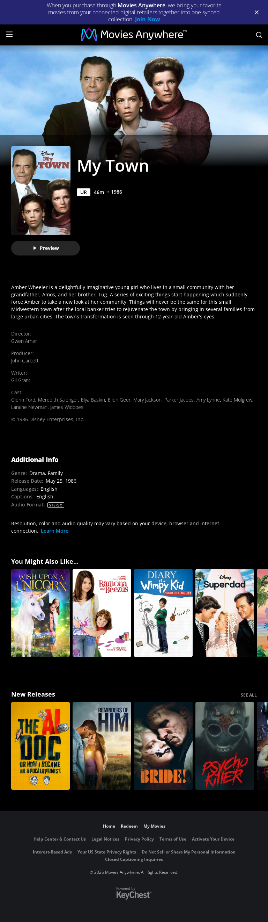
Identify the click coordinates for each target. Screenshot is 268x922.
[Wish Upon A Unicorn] (40, 613)
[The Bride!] (163, 746)
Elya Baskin (93, 399)
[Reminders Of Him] (102, 746)
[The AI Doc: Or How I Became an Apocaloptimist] (40, 746)
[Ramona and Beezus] (102, 613)
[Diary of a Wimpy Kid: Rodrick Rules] (163, 613)
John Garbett (25, 360)
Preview (45, 248)
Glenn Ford (23, 399)
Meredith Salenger (58, 399)
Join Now (147, 19)
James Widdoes (66, 407)
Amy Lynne (208, 399)
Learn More (54, 530)
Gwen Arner (24, 341)
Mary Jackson (147, 399)
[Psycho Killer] (224, 746)
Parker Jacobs (179, 399)
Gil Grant (20, 380)
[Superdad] (224, 613)
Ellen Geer (119, 399)
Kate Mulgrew (237, 399)
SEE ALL (249, 695)
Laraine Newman (29, 407)
